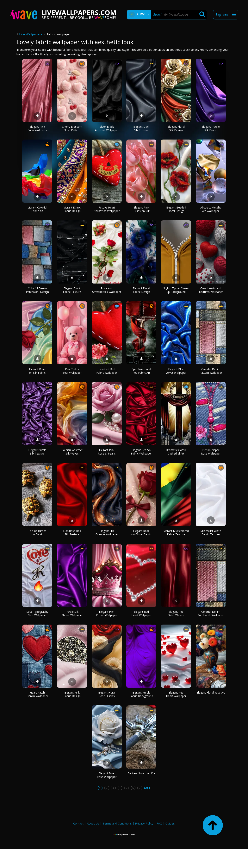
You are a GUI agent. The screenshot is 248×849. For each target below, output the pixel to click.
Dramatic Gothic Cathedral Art (176, 451)
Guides (170, 823)
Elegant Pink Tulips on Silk (141, 209)
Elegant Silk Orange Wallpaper (107, 532)
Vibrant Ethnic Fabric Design (72, 209)
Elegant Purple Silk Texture (37, 451)
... (139, 788)
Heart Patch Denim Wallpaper (37, 694)
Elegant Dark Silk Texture (141, 128)
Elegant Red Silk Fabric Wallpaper (141, 451)
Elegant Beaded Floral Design (176, 209)
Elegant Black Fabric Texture (72, 290)
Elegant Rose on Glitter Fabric (141, 532)
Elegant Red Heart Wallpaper (141, 613)
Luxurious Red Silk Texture (72, 532)
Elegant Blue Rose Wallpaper (106, 775)
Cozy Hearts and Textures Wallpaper (211, 290)
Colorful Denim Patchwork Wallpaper (210, 613)
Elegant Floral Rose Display (106, 694)
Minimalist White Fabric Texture (210, 532)
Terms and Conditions (117, 823)
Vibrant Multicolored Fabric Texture (176, 532)
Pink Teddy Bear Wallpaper (72, 370)
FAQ (159, 823)
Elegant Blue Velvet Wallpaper (176, 370)
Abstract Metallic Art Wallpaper (210, 209)
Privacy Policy (144, 823)
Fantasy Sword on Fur (141, 773)
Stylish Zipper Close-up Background (176, 290)
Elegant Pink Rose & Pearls (107, 451)
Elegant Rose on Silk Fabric (37, 370)
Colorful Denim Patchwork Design (37, 290)
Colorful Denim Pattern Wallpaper (211, 370)
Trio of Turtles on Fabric (37, 532)
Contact (78, 823)
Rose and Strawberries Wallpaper (106, 290)
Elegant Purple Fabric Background (141, 694)
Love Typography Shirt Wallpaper (37, 613)
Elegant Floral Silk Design (176, 128)
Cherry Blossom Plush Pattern (72, 128)
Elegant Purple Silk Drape (211, 128)
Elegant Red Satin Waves (176, 613)
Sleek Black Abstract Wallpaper (107, 128)
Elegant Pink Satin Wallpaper (37, 128)
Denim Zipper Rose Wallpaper (210, 451)
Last (147, 788)
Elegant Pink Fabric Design (72, 694)
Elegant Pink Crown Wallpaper (106, 613)
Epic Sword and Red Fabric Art (141, 370)
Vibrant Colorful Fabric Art (37, 209)
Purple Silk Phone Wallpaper (72, 613)
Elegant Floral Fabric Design (141, 290)
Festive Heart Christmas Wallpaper (107, 209)
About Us (93, 823)
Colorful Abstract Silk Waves (72, 451)
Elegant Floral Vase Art (211, 692)
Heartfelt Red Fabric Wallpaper (106, 370)
